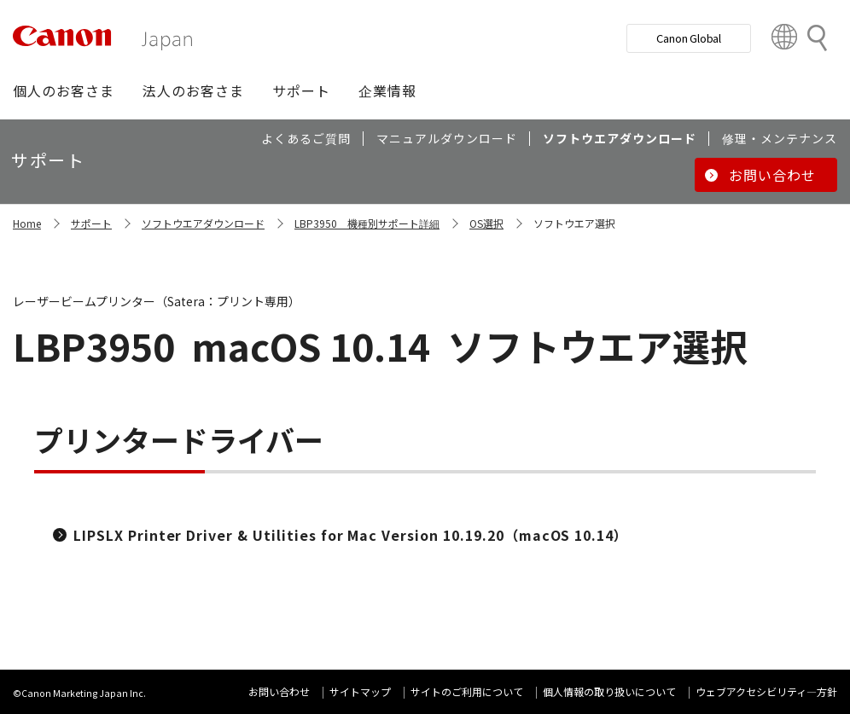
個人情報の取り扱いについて (609, 691)
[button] (63, 90)
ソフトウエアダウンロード (203, 223)
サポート (91, 223)
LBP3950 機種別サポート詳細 (367, 223)
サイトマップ (360, 691)
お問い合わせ (279, 691)
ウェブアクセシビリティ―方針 (766, 691)
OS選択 (486, 223)
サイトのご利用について (466, 691)
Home (27, 223)
